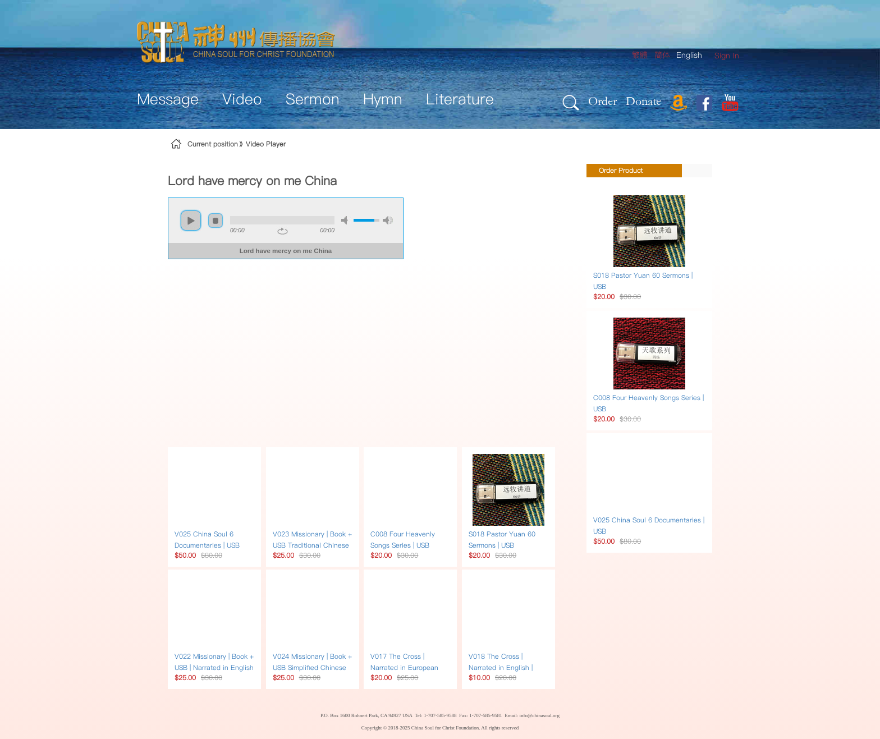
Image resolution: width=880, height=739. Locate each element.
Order (602, 101)
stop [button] (215, 220)
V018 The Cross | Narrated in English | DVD (501, 667)
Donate (643, 101)
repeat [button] (283, 231)
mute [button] (346, 220)
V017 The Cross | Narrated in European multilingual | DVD (404, 667)
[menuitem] (727, 56)
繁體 (640, 55)
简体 (662, 55)
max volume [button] (388, 220)
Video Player (266, 144)
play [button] (191, 220)
